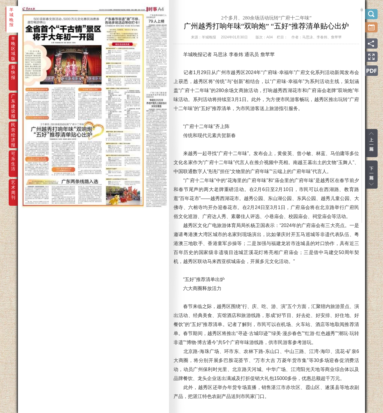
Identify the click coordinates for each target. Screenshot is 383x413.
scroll (362, 9)
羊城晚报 (11, 13)
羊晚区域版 (13, 42)
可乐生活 (13, 157)
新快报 (13, 71)
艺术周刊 (13, 186)
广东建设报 (13, 100)
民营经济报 (13, 129)
